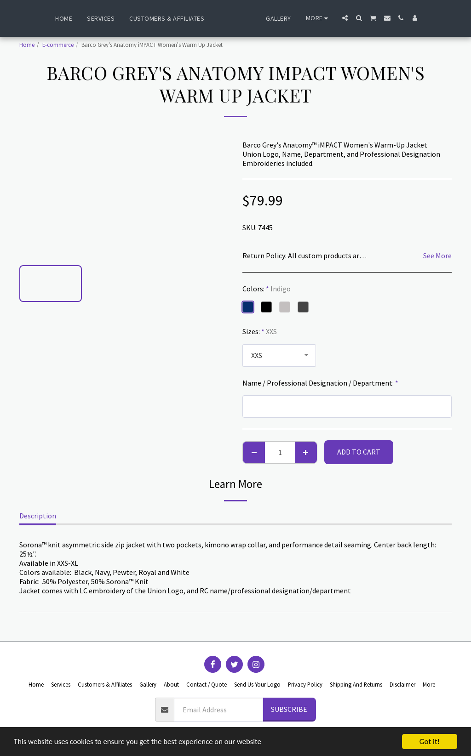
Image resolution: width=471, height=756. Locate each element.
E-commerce (58, 44)
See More (437, 255)
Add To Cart (358, 451)
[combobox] (279, 355)
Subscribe (289, 709)
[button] (367, 18)
